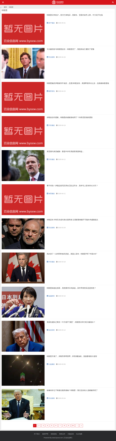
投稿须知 (54, 434)
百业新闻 (51, 57)
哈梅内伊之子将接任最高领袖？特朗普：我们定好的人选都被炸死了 (72, 390)
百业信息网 (68, 438)
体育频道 (51, 193)
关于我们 (37, 434)
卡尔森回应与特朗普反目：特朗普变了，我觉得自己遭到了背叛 (70, 49)
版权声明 (45, 434)
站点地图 (79, 434)
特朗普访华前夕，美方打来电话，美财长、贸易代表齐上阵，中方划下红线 (75, 15)
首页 (5, 7)
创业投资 (51, 330)
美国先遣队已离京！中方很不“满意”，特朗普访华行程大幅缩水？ (71, 322)
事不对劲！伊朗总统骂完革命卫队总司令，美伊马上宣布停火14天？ (72, 186)
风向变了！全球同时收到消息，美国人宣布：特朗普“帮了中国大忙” (72, 254)
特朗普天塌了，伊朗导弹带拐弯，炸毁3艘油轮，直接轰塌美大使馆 (72, 356)
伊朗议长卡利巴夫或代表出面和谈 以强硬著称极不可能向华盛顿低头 (72, 220)
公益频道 (51, 364)
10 (73, 425)
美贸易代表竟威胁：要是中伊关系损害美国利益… (65, 151)
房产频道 (51, 23)
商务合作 (62, 434)
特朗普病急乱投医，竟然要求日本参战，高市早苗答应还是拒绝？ (71, 288)
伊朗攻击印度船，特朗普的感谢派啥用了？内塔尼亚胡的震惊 (70, 117)
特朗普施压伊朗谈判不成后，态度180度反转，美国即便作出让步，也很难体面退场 (78, 83)
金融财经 (51, 296)
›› (81, 425)
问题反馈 (71, 434)
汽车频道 (51, 125)
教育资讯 (51, 91)
